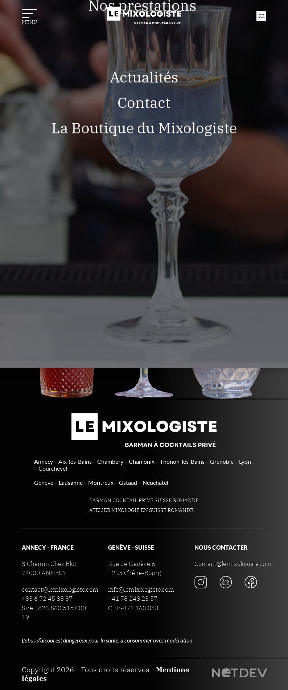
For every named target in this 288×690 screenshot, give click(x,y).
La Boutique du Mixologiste (144, 187)
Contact (144, 162)
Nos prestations (144, 64)
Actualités (144, 136)
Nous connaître (144, 39)
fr (261, 16)
